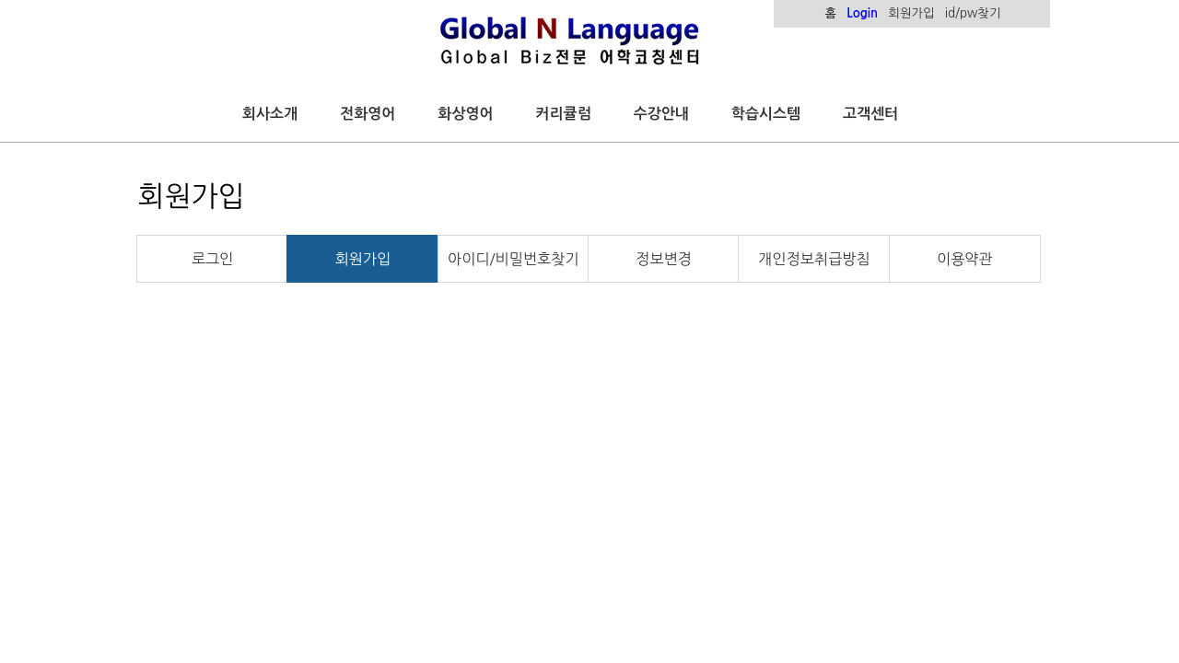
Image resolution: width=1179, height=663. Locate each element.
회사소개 (270, 114)
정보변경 (664, 258)
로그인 (212, 258)
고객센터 (870, 114)
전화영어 (367, 114)
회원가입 (363, 258)
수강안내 (661, 114)
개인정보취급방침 (814, 258)
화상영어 (465, 114)
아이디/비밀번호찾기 (513, 258)
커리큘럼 (563, 114)
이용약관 (965, 258)
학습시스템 (765, 114)
